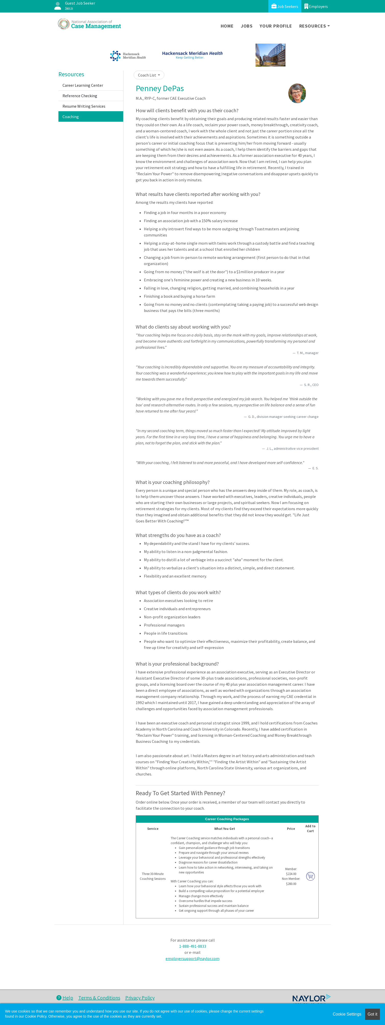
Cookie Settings (347, 1014)
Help (64, 997)
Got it (372, 1014)
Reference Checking (80, 95)
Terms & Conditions (99, 997)
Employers (316, 6)
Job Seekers (284, 6)
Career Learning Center (83, 85)
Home (227, 26)
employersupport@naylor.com (192, 958)
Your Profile (276, 26)
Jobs (247, 26)
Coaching (71, 116)
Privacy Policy (140, 997)
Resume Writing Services (84, 106)
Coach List (147, 75)
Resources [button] (312, 26)
